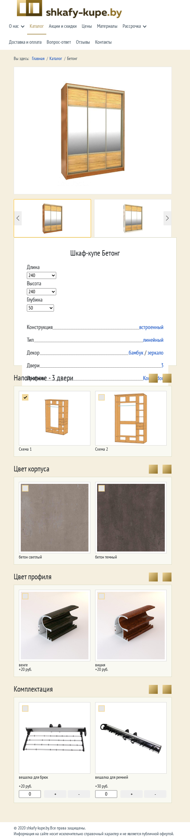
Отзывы (83, 42)
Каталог (37, 26)
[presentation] (153, 378)
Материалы (107, 26)
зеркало (155, 352)
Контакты (103, 42)
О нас (14, 26)
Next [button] (167, 218)
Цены (87, 26)
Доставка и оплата (25, 42)
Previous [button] (18, 218)
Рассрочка (132, 26)
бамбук (136, 352)
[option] (52, 218)
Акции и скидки (63, 26)
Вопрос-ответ (59, 42)
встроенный (151, 327)
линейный (153, 340)
